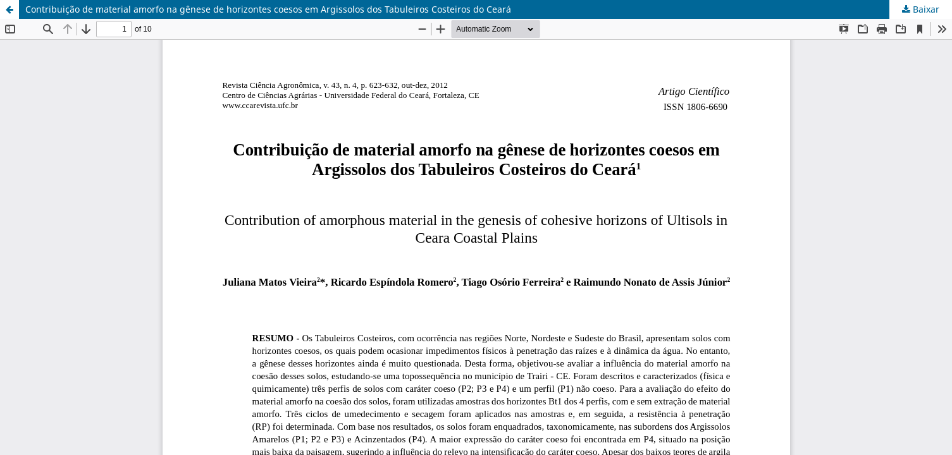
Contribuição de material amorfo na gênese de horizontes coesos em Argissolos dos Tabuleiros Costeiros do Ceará (268, 9)
